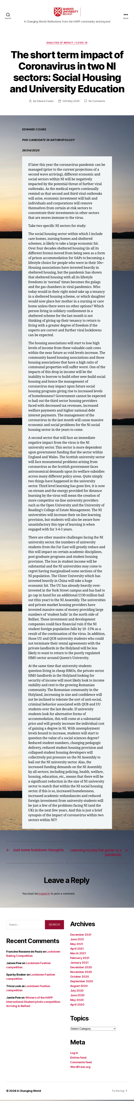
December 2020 (81, 968)
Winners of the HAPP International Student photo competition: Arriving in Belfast (33, 1003)
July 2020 (77, 992)
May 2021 (76, 945)
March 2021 (78, 954)
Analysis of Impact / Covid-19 (67, 44)
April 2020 (77, 1006)
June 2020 (77, 996)
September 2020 (81, 982)
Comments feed (81, 1063)
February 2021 (80, 959)
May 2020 (77, 1001)
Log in (74, 1054)
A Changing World (29, 1092)
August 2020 (79, 987)
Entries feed (78, 1059)
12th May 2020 (71, 102)
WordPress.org (80, 1068)
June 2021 (77, 940)
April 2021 (77, 950)
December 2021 (81, 936)
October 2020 (79, 978)
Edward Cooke (45, 102)
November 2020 (81, 973)
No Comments (97, 102)
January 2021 (79, 964)
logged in (44, 895)
